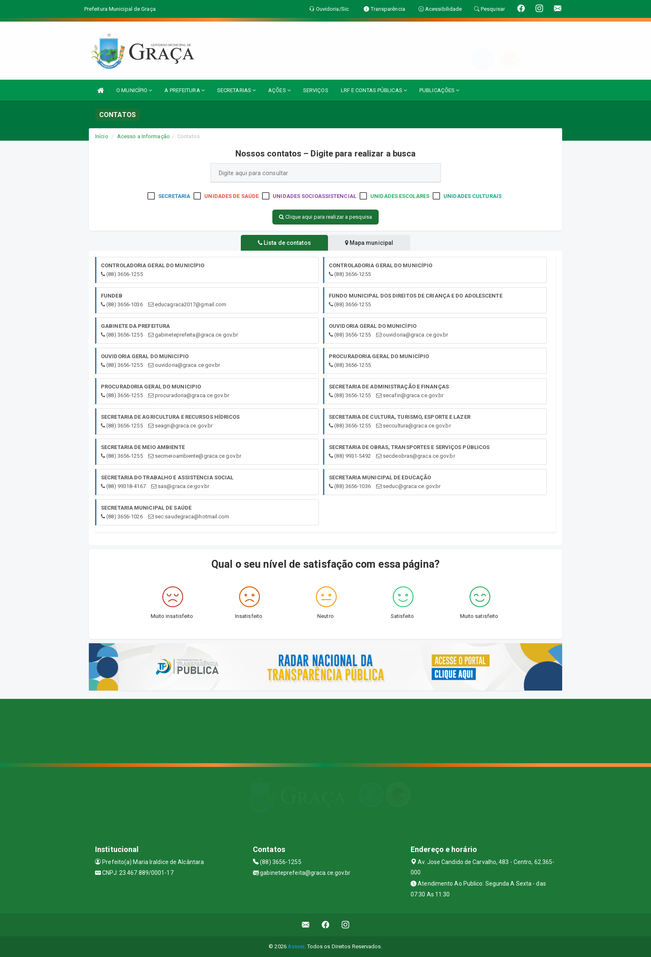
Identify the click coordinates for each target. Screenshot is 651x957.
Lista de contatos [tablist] (284, 242)
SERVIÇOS (315, 90)
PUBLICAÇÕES (439, 90)
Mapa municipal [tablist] (369, 242)
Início (101, 136)
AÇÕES (279, 90)
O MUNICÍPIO (134, 90)
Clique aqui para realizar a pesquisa (325, 217)
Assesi (296, 946)
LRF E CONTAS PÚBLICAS (374, 90)
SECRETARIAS (236, 90)
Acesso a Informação (143, 136)
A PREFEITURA (184, 90)
